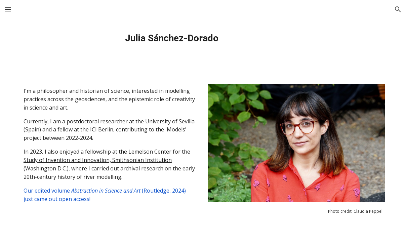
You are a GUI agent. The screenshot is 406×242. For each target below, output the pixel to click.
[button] (8, 9)
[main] (172, 38)
